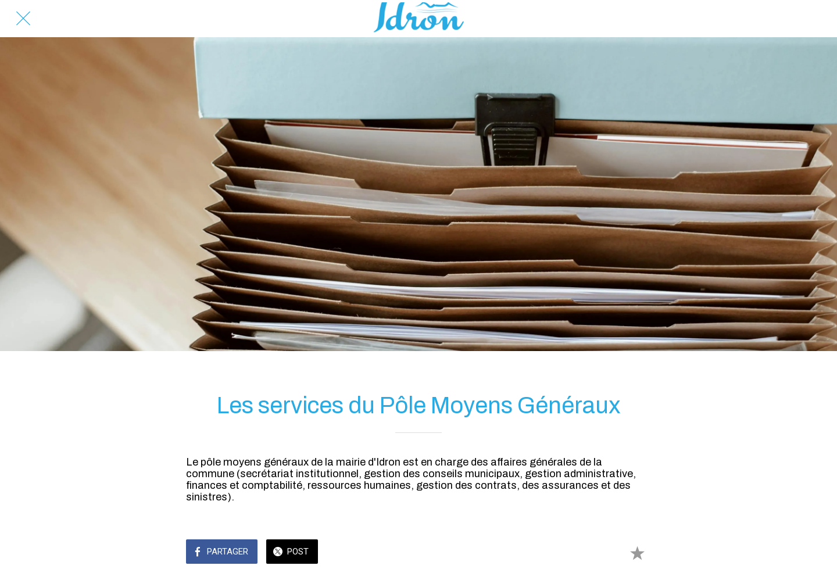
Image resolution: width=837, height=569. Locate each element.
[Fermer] (23, 19)
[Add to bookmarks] (637, 553)
